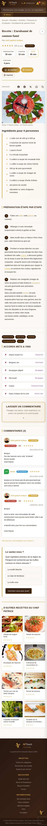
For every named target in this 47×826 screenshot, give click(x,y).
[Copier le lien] (42, 86)
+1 (19, 445)
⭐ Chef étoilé (33, 440)
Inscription (23, 813)
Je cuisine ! (11, 70)
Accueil (5, 20)
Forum (23, 789)
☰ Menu (7, 15)
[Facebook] (18, 86)
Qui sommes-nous (23, 799)
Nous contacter (23, 802)
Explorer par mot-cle (23, 769)
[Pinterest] (24, 86)
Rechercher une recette (23, 766)
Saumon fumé (8, 337)
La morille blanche (15, 570)
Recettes (13, 20)
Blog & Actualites (23, 786)
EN (43, 3)
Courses (27, 70)
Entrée (20, 341)
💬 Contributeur (22, 471)
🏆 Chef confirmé (10, 445)
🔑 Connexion (29, 3)
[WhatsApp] (36, 86)
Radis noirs (20, 337)
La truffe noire (13, 582)
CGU (23, 809)
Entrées (22, 20)
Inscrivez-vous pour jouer (18, 591)
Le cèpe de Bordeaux (16, 576)
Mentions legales (23, 806)
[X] (30, 86)
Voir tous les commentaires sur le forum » (18, 541)
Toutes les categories (23, 762)
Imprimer (8, 75)
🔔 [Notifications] (38, 3)
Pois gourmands (9, 341)
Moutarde (31, 337)
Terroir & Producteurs (23, 782)
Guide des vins (23, 779)
